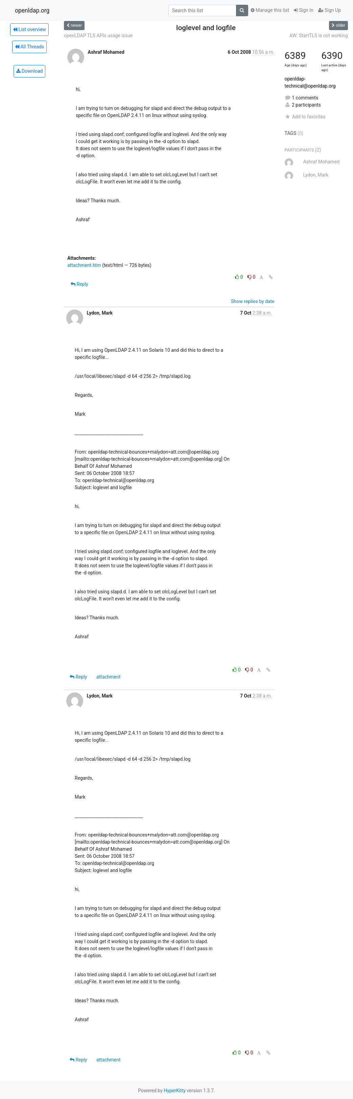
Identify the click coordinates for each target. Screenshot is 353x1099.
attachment (108, 677)
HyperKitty (175, 1090)
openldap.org (32, 10)
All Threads (29, 46)
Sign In (303, 10)
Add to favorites (305, 116)
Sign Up (329, 10)
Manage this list (270, 10)
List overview (29, 29)
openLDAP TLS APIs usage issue (98, 35)
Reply (79, 284)
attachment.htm (84, 265)
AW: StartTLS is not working (318, 35)
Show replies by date (252, 301)
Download (29, 71)
